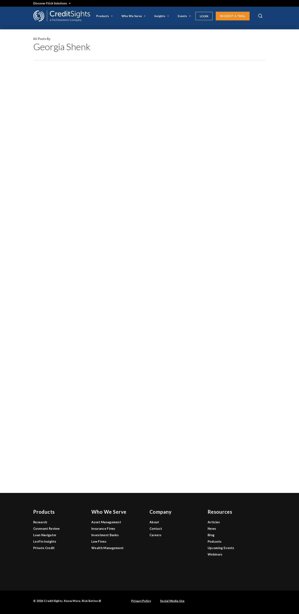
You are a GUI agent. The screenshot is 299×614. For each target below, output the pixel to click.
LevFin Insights (44, 541)
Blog (211, 535)
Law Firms (98, 541)
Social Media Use (172, 601)
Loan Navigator (44, 535)
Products (104, 16)
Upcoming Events (221, 548)
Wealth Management (107, 548)
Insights (161, 16)
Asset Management (106, 522)
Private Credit (44, 548)
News (212, 528)
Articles (214, 522)
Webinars (215, 554)
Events (184, 16)
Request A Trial (232, 16)
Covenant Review (46, 528)
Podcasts (215, 541)
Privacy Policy (141, 601)
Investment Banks (105, 535)
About (154, 522)
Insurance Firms (103, 528)
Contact (156, 528)
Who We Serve (133, 16)
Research (40, 522)
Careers (155, 535)
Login (204, 16)
